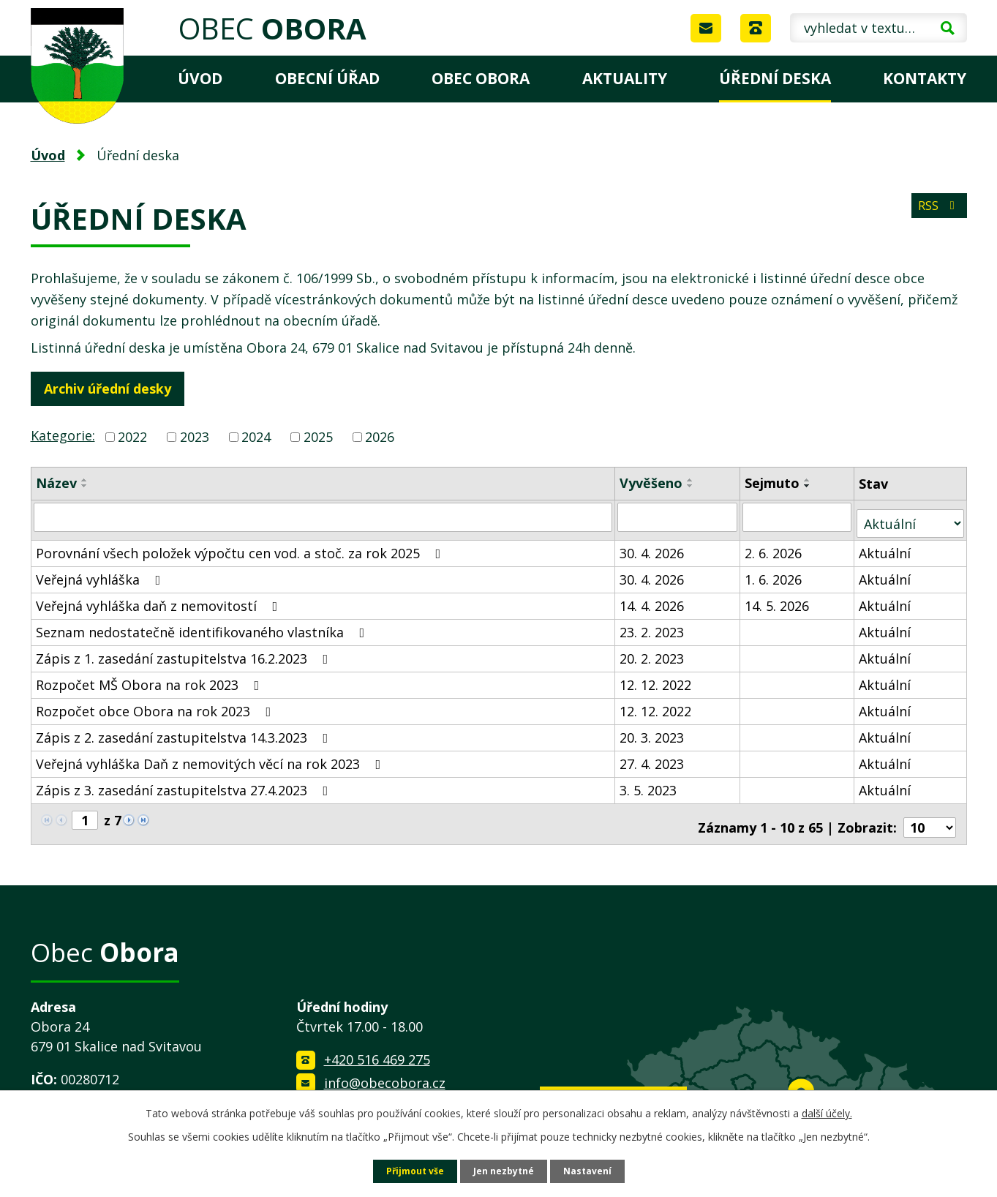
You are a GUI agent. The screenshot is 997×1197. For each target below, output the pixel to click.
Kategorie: (63, 435)
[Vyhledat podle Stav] (911, 516)
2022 (132, 437)
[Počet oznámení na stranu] (929, 813)
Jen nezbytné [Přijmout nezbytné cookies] (504, 1170)
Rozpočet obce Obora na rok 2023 (156, 704)
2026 (379, 437)
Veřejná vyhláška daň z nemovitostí (160, 598)
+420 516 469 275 (377, 1046)
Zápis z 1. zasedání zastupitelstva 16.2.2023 (185, 651)
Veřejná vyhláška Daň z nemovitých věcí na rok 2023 (211, 756)
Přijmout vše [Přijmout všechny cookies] (407, 1170)
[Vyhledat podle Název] (324, 516)
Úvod (200, 78)
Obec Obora (481, 78)
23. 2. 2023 (652, 625)
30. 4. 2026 (652, 546)
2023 (194, 437)
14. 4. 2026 (652, 598)
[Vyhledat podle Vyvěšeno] (678, 516)
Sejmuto (773, 483)
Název (56, 483)
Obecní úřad (327, 78)
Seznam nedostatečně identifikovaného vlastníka (203, 625)
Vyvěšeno (651, 483)
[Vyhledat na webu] (878, 27)
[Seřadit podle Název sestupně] (85, 486)
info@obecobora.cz (384, 1069)
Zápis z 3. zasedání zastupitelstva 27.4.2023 (185, 783)
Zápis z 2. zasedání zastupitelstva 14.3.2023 (185, 730)
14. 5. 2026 (778, 598)
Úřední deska (775, 78)
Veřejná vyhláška (101, 572)
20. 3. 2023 (652, 730)
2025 (318, 437)
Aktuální (886, 546)
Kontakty (924, 78)
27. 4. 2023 (652, 756)
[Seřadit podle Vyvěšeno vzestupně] (691, 480)
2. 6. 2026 (774, 546)
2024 (256, 437)
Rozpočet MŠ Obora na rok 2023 (151, 677)
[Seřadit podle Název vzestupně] (85, 480)
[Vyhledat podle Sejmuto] (798, 516)
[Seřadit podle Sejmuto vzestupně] (809, 480)
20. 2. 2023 (652, 651)
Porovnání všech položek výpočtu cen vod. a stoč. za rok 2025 (241, 546)
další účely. (827, 1111)
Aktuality (624, 78)
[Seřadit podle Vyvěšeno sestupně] (691, 486)
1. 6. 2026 (774, 572)
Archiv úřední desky (114, 388)
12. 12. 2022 (656, 677)
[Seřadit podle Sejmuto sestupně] (809, 486)
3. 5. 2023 (648, 783)
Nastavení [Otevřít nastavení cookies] (595, 1170)
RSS (935, 213)
